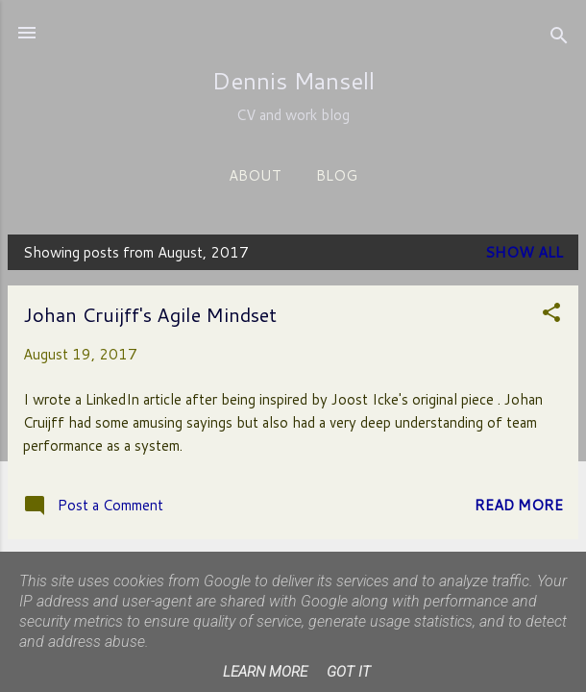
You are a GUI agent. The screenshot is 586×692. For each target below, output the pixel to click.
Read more (519, 505)
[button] (551, 316)
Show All (524, 252)
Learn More (265, 671)
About (255, 175)
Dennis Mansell (293, 80)
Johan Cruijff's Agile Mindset (150, 314)
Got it (349, 671)
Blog (336, 175)
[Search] (559, 39)
